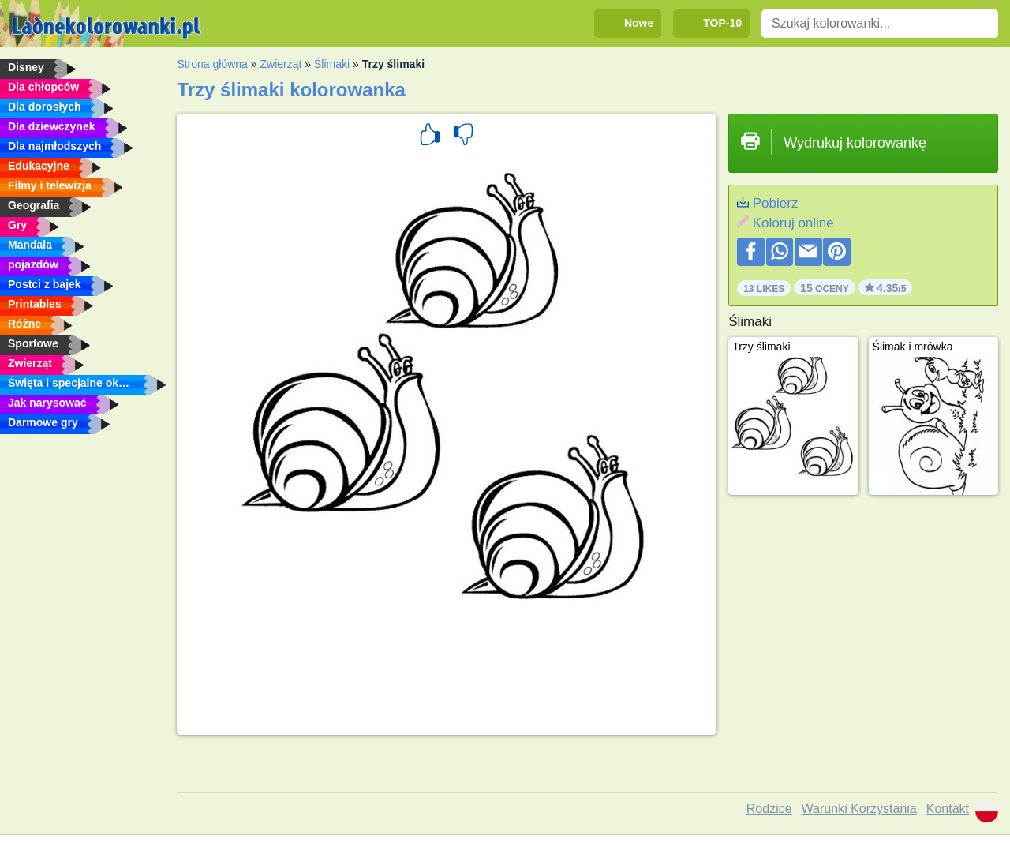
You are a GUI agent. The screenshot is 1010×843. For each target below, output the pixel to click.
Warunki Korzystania (859, 808)
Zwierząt (280, 64)
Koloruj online (793, 222)
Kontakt (947, 808)
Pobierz (776, 203)
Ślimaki (332, 64)
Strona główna (212, 64)
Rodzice (769, 808)
